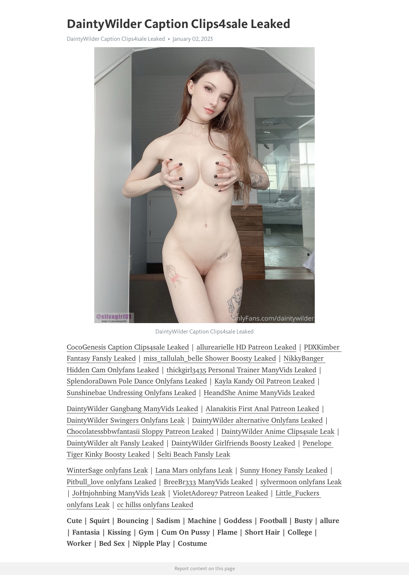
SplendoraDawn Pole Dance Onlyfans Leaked (137, 381)
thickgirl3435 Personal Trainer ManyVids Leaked (241, 369)
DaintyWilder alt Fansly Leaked (115, 443)
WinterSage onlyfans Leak (107, 470)
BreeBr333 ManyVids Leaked (208, 481)
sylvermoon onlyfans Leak (300, 481)
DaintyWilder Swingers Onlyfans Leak (126, 420)
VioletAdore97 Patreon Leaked (220, 493)
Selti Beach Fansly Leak (193, 454)
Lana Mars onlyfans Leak (193, 470)
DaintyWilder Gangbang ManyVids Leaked (132, 408)
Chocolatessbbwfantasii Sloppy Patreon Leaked (140, 431)
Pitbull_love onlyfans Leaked (111, 481)
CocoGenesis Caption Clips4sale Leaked (128, 347)
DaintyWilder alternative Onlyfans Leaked (257, 420)
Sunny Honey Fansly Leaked (284, 470)
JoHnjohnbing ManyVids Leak (118, 493)
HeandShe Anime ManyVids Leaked (259, 392)
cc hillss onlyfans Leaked (155, 504)
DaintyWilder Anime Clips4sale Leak (277, 431)
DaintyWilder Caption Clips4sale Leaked (116, 38)
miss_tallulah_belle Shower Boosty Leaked (209, 358)
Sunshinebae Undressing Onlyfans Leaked (131, 392)
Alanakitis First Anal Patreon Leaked (262, 408)
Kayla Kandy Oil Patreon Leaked (264, 381)
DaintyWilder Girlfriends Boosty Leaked (233, 443)
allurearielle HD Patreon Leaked (246, 347)
